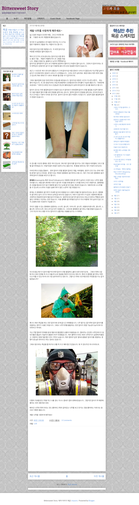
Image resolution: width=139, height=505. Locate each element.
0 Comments (67, 420)
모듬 (10, 44)
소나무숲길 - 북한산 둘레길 (122, 169)
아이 (6, 34)
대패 (20, 36)
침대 (15, 40)
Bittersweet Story (20, 8)
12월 (116, 96)
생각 (7, 38)
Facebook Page (73, 19)
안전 (11, 40)
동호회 (5, 40)
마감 (22, 30)
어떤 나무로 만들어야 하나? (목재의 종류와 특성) (18, 134)
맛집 (10, 32)
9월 (115, 105)
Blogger (92, 500)
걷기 (20, 32)
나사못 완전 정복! (17, 113)
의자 (17, 36)
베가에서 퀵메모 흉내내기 (122, 117)
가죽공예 (6, 44)
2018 (114, 79)
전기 (8, 40)
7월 (115, 198)
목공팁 (15, 32)
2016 (114, 85)
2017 (114, 82)
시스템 (22, 40)
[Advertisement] (67, 443)
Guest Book (55, 19)
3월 (115, 210)
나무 (35, 424)
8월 (115, 195)
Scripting (9, 42)
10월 (116, 102)
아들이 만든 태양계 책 (120, 147)
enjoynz (75, 500)
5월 (115, 204)
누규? (16, 19)
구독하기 (40, 19)
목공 (5, 30)
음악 (4, 36)
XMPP (17, 42)
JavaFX (11, 38)
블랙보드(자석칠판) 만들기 (122, 187)
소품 (22, 34)
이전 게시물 (99, 476)
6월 (115, 201)
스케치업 (17, 34)
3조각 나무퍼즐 (118, 181)
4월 (115, 207)
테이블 (13, 36)
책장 (16, 38)
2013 (114, 93)
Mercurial (21, 38)
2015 (114, 88)
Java (4, 42)
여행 (10, 30)
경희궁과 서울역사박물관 (121, 141)
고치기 (8, 36)
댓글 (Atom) (72, 484)
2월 (115, 213)
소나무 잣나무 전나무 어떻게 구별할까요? (18, 105)
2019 (114, 76)
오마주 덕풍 (117, 184)
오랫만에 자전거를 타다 (121, 129)
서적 (13, 42)
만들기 (14, 30)
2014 (114, 90)
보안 (21, 42)
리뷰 (18, 40)
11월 (116, 99)
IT (19, 30)
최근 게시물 (35, 476)
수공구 (5, 32)
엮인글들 (27, 19)
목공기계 (11, 34)
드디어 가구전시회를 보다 (122, 144)
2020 (114, 73)
